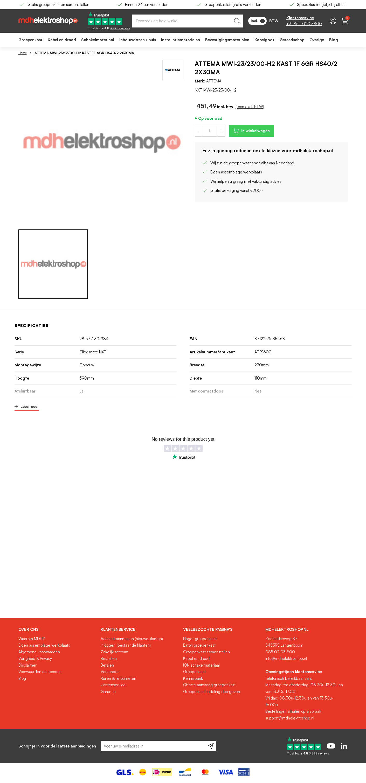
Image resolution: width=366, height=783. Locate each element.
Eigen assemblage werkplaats (44, 645)
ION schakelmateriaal (201, 665)
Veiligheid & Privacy (35, 658)
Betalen (107, 665)
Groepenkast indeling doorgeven (211, 691)
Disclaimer (27, 665)
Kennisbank (193, 678)
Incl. (258, 21)
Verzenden (110, 671)
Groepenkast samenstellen (206, 651)
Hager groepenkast (200, 638)
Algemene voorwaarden (39, 651)
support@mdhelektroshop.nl (289, 718)
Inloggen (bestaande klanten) (126, 645)
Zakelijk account (114, 651)
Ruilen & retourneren (118, 678)
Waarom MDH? (31, 638)
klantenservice (113, 684)
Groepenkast (194, 671)
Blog (22, 678)
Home (22, 53)
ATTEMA (214, 81)
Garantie (108, 691)
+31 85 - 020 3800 (304, 23)
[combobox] (187, 21)
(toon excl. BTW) (250, 106)
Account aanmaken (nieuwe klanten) (132, 638)
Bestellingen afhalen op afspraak (293, 711)
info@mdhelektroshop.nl (286, 658)
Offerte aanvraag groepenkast (209, 684)
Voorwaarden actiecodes (39, 671)
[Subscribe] (211, 746)
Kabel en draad (196, 658)
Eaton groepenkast (199, 645)
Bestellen (109, 658)
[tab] (57, 629)
